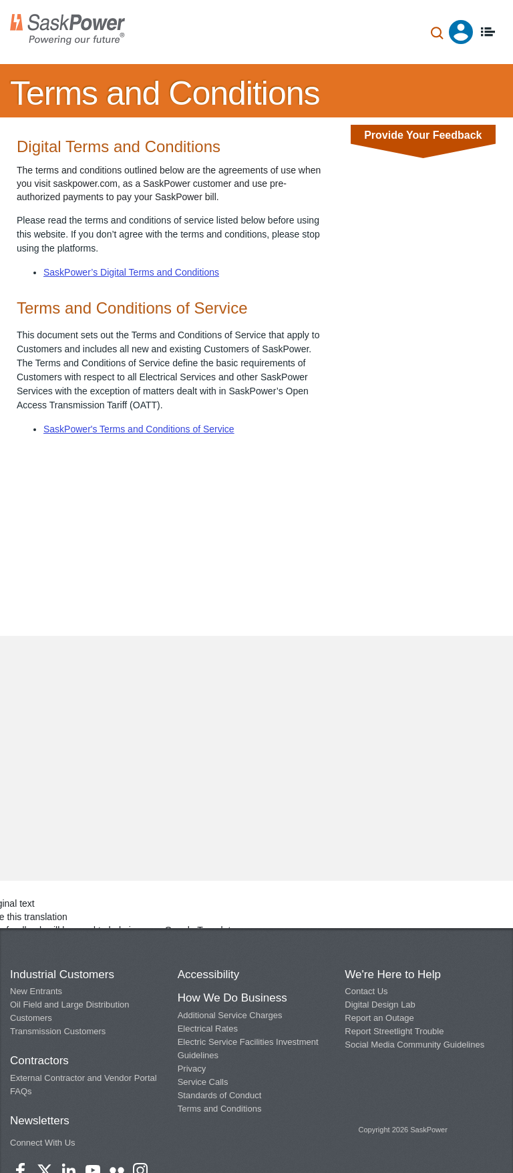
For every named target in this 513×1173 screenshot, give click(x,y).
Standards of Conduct (220, 1095)
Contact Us (366, 991)
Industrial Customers (62, 974)
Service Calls (203, 1082)
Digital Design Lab (380, 1005)
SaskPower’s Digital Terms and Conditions (131, 272)
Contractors (39, 1060)
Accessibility (209, 974)
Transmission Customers (58, 1031)
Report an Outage (379, 1018)
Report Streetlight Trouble (394, 1031)
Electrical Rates (208, 1029)
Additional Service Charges (230, 1015)
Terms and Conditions (220, 1109)
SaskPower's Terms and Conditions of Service (138, 429)
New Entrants (36, 991)
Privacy (192, 1069)
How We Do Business (232, 998)
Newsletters (39, 1120)
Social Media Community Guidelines (414, 1045)
